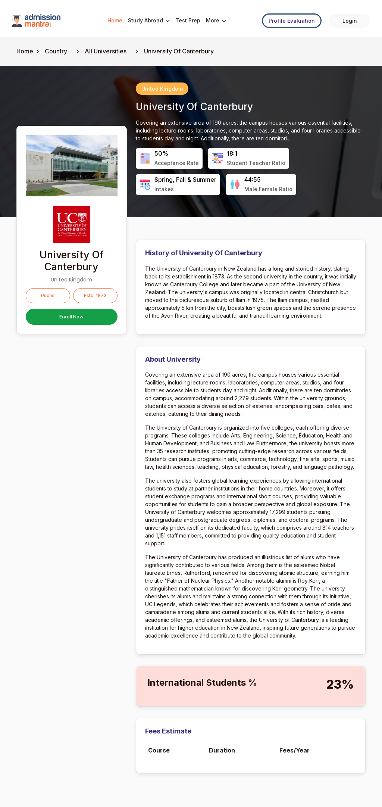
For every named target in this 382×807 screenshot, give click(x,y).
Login (349, 21)
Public (47, 295)
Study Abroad (149, 20)
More (216, 20)
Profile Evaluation (292, 21)
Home (114, 20)
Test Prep (187, 20)
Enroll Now (71, 317)
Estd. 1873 (95, 295)
